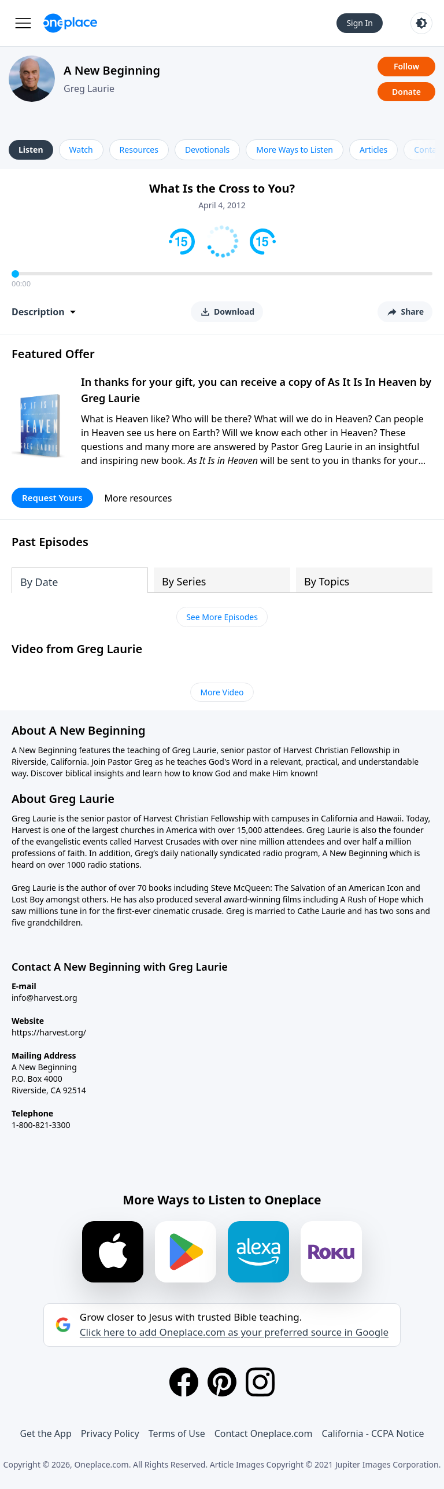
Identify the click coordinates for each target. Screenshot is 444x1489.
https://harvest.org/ (49, 1032)
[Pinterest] (222, 1382)
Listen (30, 149)
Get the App (45, 1433)
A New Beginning (112, 70)
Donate (406, 91)
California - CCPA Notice (372, 1433)
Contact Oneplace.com (263, 1433)
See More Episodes (222, 616)
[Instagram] (260, 1382)
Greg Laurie (89, 88)
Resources (139, 149)
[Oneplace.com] (70, 23)
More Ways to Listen (294, 149)
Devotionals (207, 149)
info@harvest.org (44, 997)
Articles (373, 149)
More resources (138, 498)
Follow (406, 66)
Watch (81, 149)
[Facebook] (183, 1382)
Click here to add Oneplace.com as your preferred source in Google (234, 1332)
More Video (221, 692)
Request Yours (52, 497)
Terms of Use (177, 1433)
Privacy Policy (110, 1433)
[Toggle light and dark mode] (421, 23)
